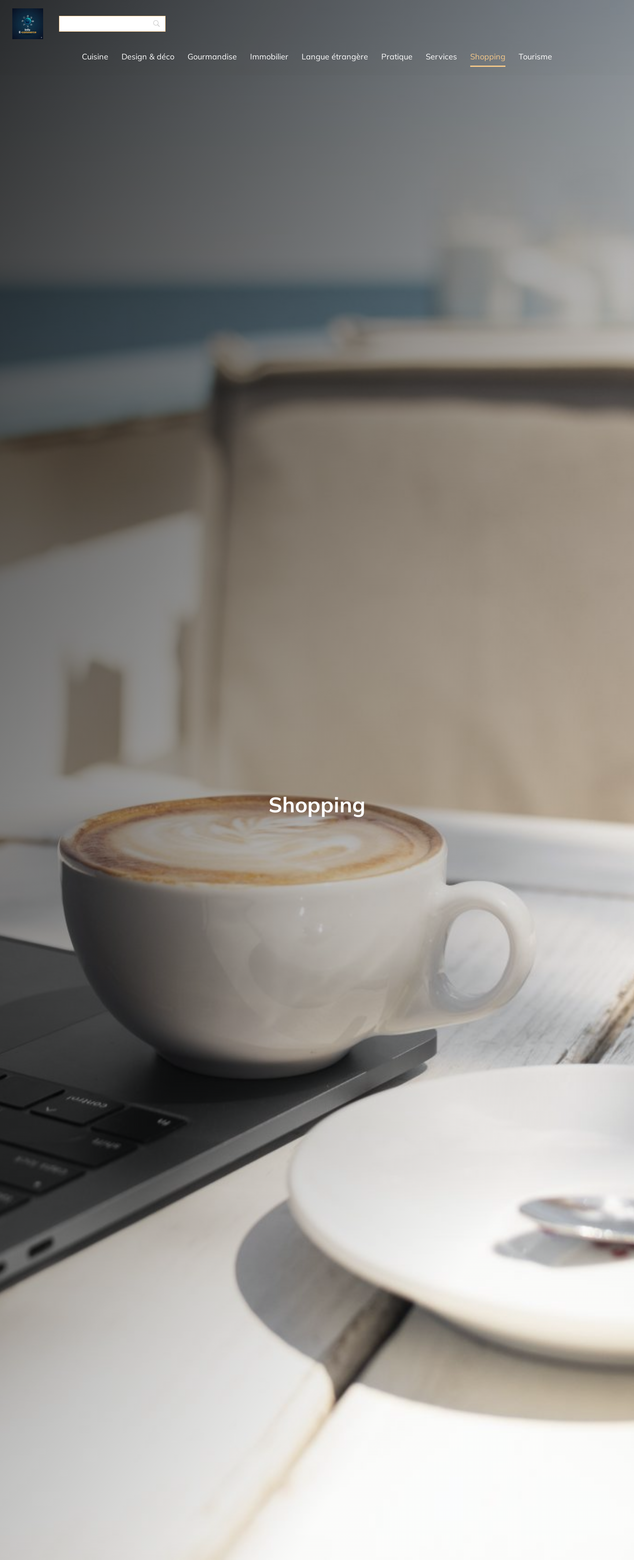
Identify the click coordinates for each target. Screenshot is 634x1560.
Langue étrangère (335, 56)
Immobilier (269, 56)
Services (441, 56)
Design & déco (148, 56)
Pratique (397, 56)
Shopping (487, 56)
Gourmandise (212, 56)
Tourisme (535, 56)
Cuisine (95, 56)
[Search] (112, 24)
